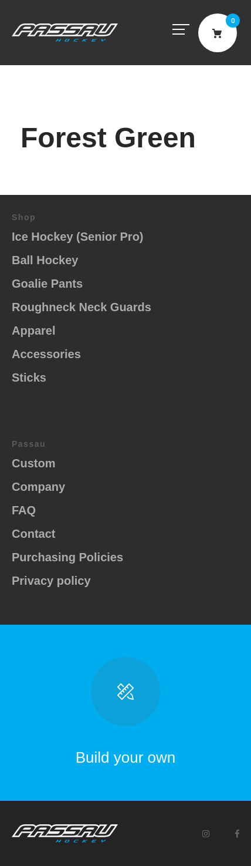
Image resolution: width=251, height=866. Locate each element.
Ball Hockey (45, 260)
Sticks (29, 377)
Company (38, 486)
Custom (33, 463)
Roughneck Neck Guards (81, 307)
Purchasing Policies (67, 557)
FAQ (24, 510)
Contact (33, 533)
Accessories (46, 354)
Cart (217, 33)
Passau (65, 32)
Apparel (33, 330)
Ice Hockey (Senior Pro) (78, 236)
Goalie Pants (47, 283)
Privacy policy (51, 580)
